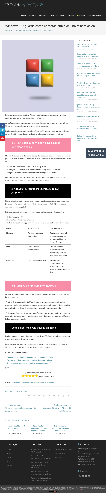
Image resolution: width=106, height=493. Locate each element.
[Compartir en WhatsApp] (69, 396)
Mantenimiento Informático (63, 449)
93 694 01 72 (96, 151)
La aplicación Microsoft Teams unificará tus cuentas (16, 428)
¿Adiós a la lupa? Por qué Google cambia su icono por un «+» (88, 107)
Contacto (10, 465)
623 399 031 (91, 461)
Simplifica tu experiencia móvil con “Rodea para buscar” (38, 428)
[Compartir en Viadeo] (64, 396)
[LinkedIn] (86, 476)
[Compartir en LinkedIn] (39, 396)
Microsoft (44, 382)
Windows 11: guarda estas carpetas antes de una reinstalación (35, 30)
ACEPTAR (53, 491)
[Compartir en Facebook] (29, 396)
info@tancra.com (90, 464)
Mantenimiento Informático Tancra (29, 382)
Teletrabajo (58, 457)
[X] (80, 476)
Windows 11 (51, 382)
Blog (8, 461)
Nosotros (10, 453)
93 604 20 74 (91, 459)
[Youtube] (89, 476)
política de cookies (78, 489)
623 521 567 (96, 155)
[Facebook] (83, 476)
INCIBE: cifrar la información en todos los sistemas (60, 428)
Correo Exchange (60, 453)
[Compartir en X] (24, 396)
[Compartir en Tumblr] (59, 396)
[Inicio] (6, 30)
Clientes (9, 457)
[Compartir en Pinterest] (34, 396)
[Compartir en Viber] (44, 396)
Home (9, 449)
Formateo (15, 382)
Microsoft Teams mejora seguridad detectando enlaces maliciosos (88, 95)
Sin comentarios (91, 49)
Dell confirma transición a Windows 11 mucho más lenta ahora (87, 138)
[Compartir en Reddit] (54, 396)
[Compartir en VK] (49, 396)
